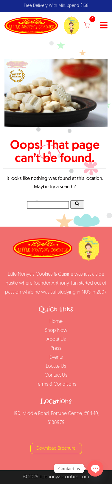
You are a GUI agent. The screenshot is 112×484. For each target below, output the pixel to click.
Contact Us (56, 375)
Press (56, 348)
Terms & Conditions (56, 384)
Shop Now (56, 330)
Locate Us (56, 366)
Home (56, 321)
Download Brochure (56, 448)
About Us (56, 339)
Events (56, 357)
